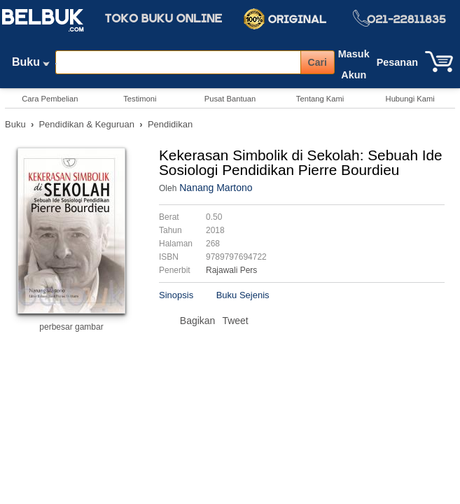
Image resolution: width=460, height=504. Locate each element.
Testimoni (139, 98)
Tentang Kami (320, 98)
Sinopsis (176, 295)
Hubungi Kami (410, 98)
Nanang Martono (215, 187)
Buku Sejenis (243, 295)
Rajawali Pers (231, 270)
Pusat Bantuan (230, 98)
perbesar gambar (71, 327)
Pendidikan (170, 124)
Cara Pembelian (50, 98)
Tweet (235, 320)
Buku (31, 65)
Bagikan (198, 320)
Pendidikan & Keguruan (86, 124)
